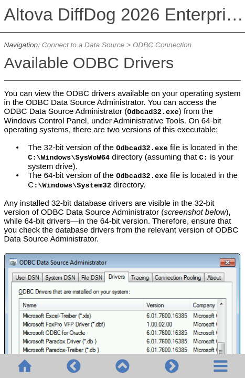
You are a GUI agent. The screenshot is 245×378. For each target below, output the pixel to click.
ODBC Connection (162, 45)
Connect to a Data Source (83, 45)
